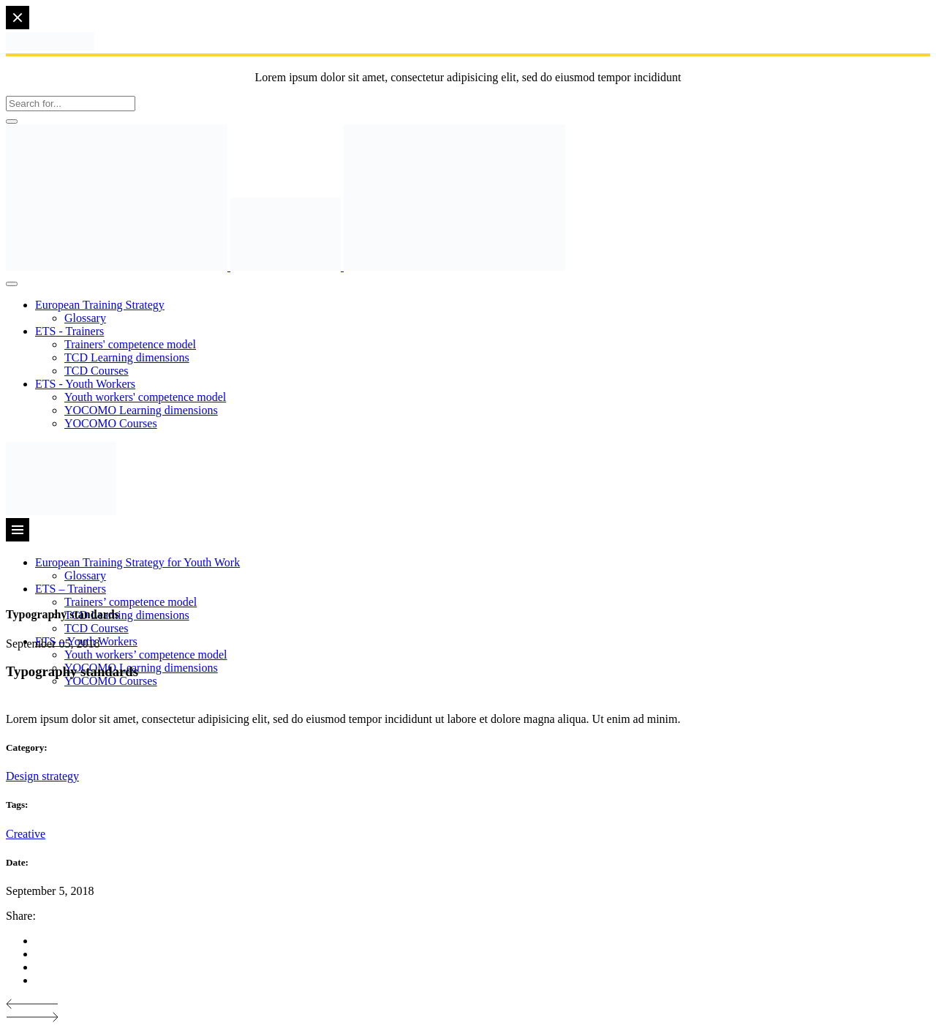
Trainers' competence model (130, 344)
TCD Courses (96, 370)
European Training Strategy (100, 305)
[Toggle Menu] (12, 284)
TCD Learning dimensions (126, 357)
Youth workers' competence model (145, 397)
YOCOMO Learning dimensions (141, 410)
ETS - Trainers (69, 331)
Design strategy (42, 776)
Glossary (85, 318)
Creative (25, 834)
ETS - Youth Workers (85, 384)
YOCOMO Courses (110, 423)
